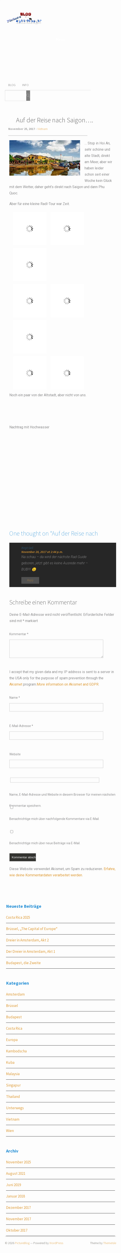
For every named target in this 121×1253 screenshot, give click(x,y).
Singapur (13, 1085)
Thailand (13, 1096)
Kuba (10, 1062)
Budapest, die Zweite (23, 962)
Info (25, 85)
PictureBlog (22, 1243)
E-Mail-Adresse (21, 726)
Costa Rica (14, 1028)
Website (15, 754)
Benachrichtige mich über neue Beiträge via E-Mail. (44, 843)
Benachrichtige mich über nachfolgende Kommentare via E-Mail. (54, 819)
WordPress (56, 1243)
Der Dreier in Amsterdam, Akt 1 (30, 951)
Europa (12, 1039)
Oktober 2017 (16, 1230)
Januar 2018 (15, 1196)
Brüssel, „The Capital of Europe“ (31, 928)
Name (14, 697)
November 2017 (18, 1218)
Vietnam (42, 129)
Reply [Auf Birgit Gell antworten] (30, 580)
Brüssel (12, 1005)
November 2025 (18, 1162)
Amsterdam (15, 994)
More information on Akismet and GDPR (68, 684)
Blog (12, 85)
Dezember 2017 (18, 1207)
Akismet (15, 684)
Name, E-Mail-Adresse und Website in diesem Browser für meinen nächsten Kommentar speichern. (62, 796)
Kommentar (18, 634)
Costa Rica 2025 (18, 917)
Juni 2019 (13, 1184)
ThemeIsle (109, 1243)
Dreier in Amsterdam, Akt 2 (27, 940)
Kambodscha (16, 1051)
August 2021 (15, 1173)
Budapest (14, 1017)
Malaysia (13, 1073)
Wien (10, 1130)
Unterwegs (15, 1107)
